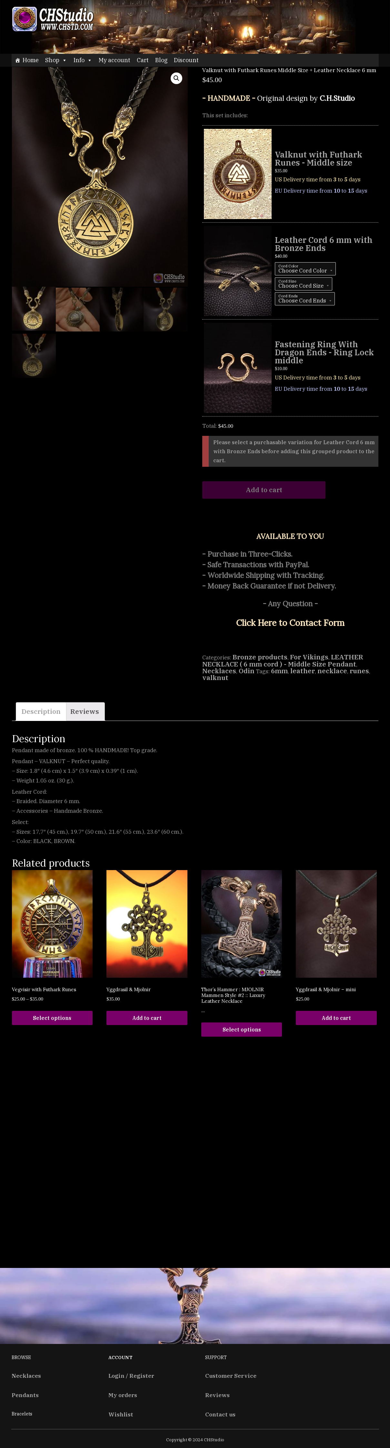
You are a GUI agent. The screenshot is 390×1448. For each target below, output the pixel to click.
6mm (279, 670)
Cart (143, 60)
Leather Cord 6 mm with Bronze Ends (324, 244)
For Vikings (309, 657)
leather (302, 670)
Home (31, 60)
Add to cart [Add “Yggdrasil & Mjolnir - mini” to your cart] (336, 1018)
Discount (186, 60)
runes (359, 670)
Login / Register (131, 1375)
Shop (56, 60)
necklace (332, 670)
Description (41, 711)
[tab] (41, 711)
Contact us (220, 1414)
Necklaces (219, 670)
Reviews (84, 711)
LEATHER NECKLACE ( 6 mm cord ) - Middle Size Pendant (282, 660)
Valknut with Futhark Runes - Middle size (318, 158)
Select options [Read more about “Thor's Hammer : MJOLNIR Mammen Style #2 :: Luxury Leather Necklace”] (242, 1029)
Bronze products (260, 657)
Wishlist (120, 1414)
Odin (247, 670)
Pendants (25, 1395)
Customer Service (230, 1375)
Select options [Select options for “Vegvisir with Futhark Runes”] (52, 1018)
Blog (161, 60)
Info (83, 60)
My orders (122, 1395)
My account (114, 60)
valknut (215, 677)
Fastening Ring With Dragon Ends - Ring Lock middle (324, 352)
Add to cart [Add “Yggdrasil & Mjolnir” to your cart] (147, 1018)
